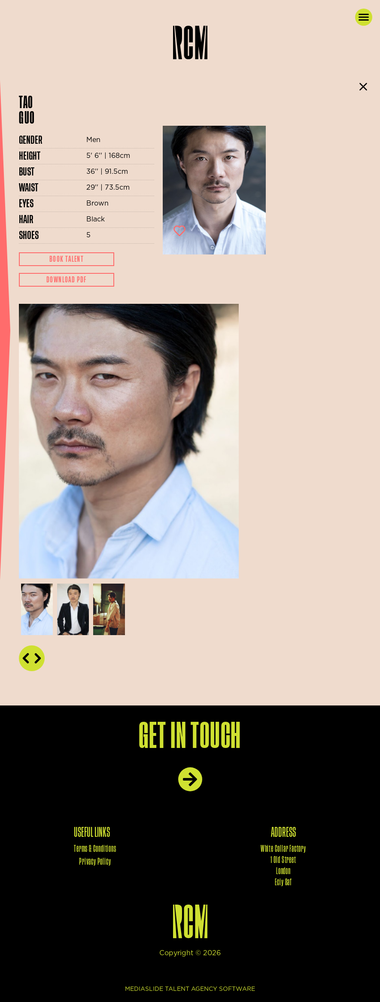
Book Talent (66, 259)
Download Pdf (66, 280)
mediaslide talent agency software (190, 989)
